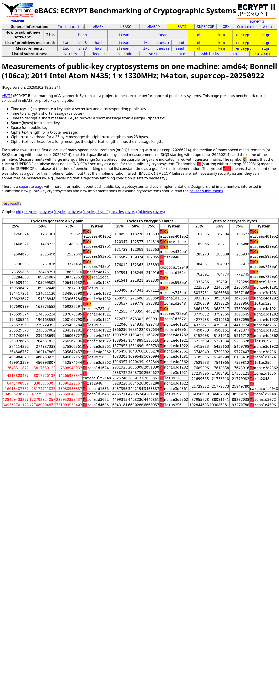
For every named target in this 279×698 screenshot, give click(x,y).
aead (163, 34)
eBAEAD (153, 26)
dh (199, 34)
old (18, 211)
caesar (163, 42)
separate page (31, 186)
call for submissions (206, 190)
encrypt (243, 34)
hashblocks (208, 53)
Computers (246, 26)
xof (235, 53)
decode (98, 53)
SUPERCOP (205, 26)
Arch (267, 26)
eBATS (180, 26)
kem (221, 34)
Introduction (71, 26)
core (181, 53)
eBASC (125, 26)
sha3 (82, 42)
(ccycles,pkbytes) (68, 211)
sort (153, 53)
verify (70, 53)
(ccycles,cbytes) (96, 211)
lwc (66, 42)
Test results (11, 203)
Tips (50, 34)
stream (122, 34)
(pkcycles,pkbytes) (37, 211)
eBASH (98, 26)
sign (266, 34)
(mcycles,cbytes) (123, 211)
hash (82, 34)
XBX (226, 26)
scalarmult (263, 53)
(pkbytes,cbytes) (151, 211)
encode (125, 53)
